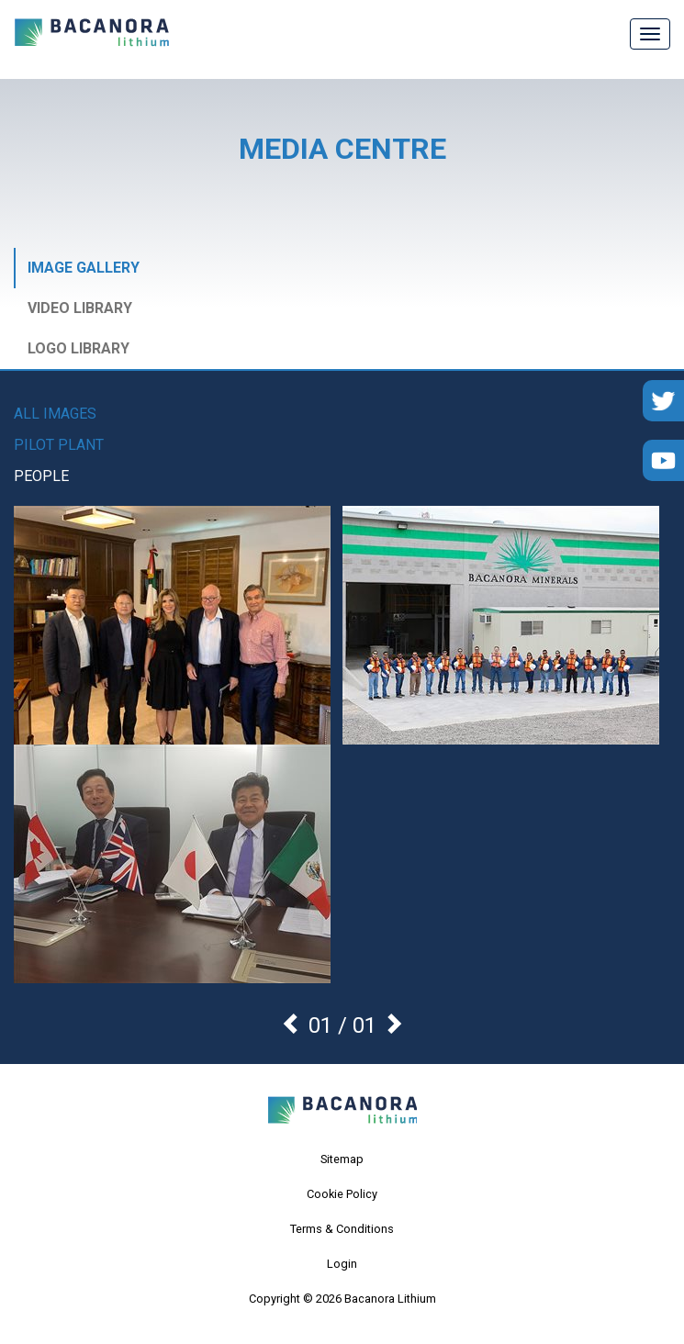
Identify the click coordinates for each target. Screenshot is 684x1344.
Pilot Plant (59, 445)
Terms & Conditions (342, 1229)
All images (55, 413)
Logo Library (78, 348)
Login (342, 1264)
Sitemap (342, 1159)
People (41, 476)
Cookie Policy (342, 1194)
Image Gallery (84, 267)
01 (364, 1025)
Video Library (80, 308)
